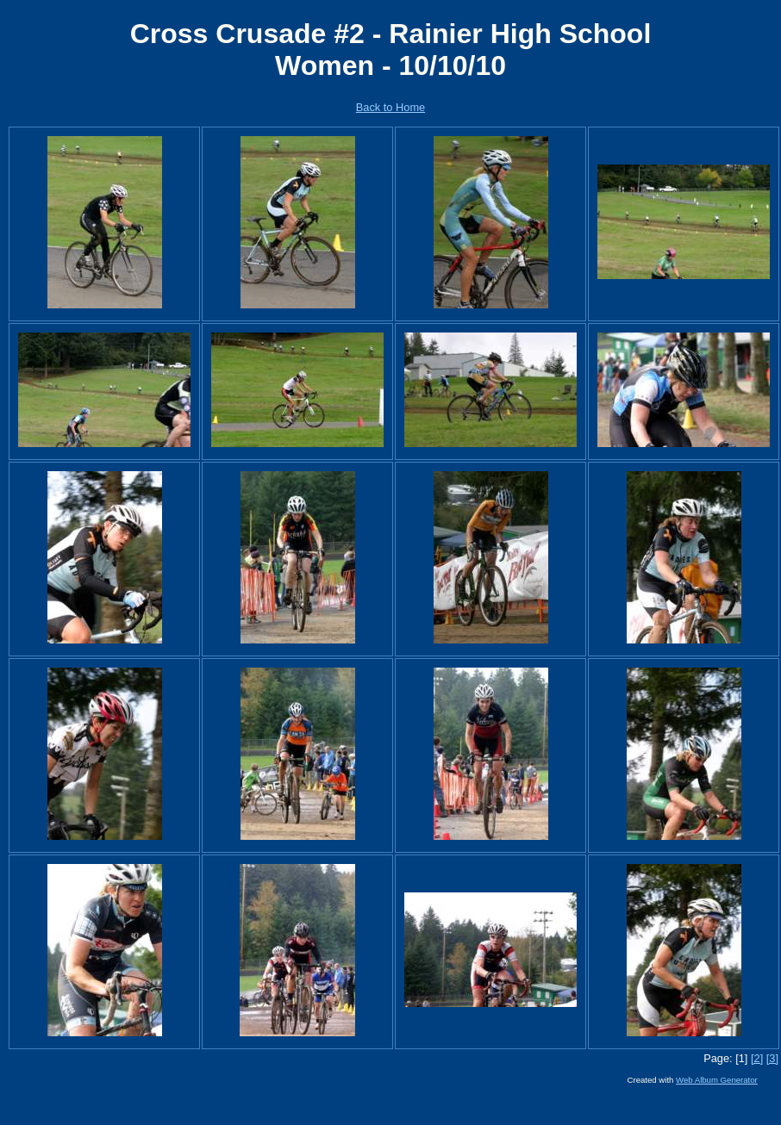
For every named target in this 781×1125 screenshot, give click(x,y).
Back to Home (390, 107)
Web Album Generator (717, 1080)
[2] (757, 1058)
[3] (772, 1058)
